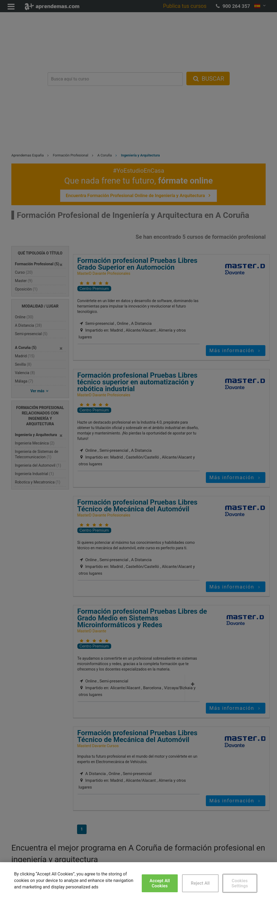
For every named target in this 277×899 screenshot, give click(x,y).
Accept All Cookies (160, 883)
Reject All (200, 883)
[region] (138, 880)
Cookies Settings (240, 883)
